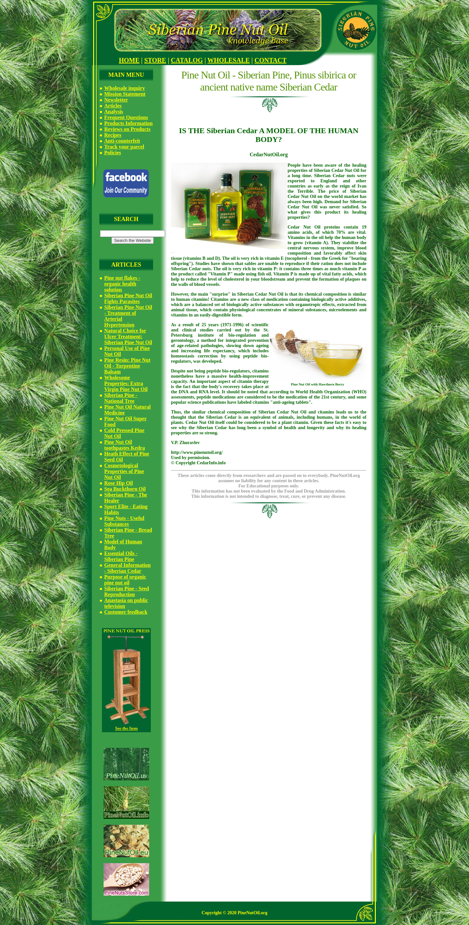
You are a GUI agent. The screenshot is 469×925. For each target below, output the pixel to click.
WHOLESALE (228, 60)
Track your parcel (124, 146)
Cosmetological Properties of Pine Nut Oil (124, 471)
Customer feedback (126, 612)
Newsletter (116, 100)
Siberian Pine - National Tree (120, 398)
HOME (129, 60)
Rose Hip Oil (118, 483)
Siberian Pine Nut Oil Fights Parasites (128, 298)
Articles (112, 105)
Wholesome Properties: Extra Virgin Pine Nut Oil (126, 383)
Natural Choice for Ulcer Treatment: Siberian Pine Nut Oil (128, 336)
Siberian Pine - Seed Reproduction (126, 591)
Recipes (112, 135)
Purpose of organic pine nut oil (125, 579)
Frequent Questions (126, 117)
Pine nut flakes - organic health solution (122, 283)
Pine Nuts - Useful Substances (124, 521)
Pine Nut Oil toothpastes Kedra (124, 445)
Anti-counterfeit (122, 141)
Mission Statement (125, 94)
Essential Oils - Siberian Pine (120, 556)
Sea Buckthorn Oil (125, 489)
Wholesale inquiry (124, 88)
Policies (112, 152)
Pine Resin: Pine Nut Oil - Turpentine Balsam (127, 365)
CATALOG (187, 60)
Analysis (113, 111)
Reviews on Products (127, 129)
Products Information (128, 123)
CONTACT (270, 60)
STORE (155, 60)
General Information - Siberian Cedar (127, 568)
